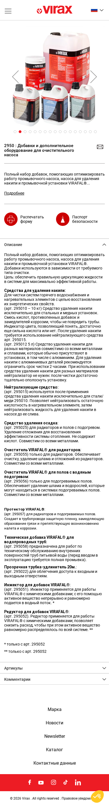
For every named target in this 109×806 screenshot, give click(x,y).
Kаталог (54, 749)
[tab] (54, 244)
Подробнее (14, 193)
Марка (55, 709)
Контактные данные (54, 763)
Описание (13, 244)
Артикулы (13, 668)
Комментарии (17, 679)
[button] (97, 10)
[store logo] (54, 10)
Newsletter (54, 736)
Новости (54, 722)
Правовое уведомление (80, 798)
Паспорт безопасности (85, 219)
